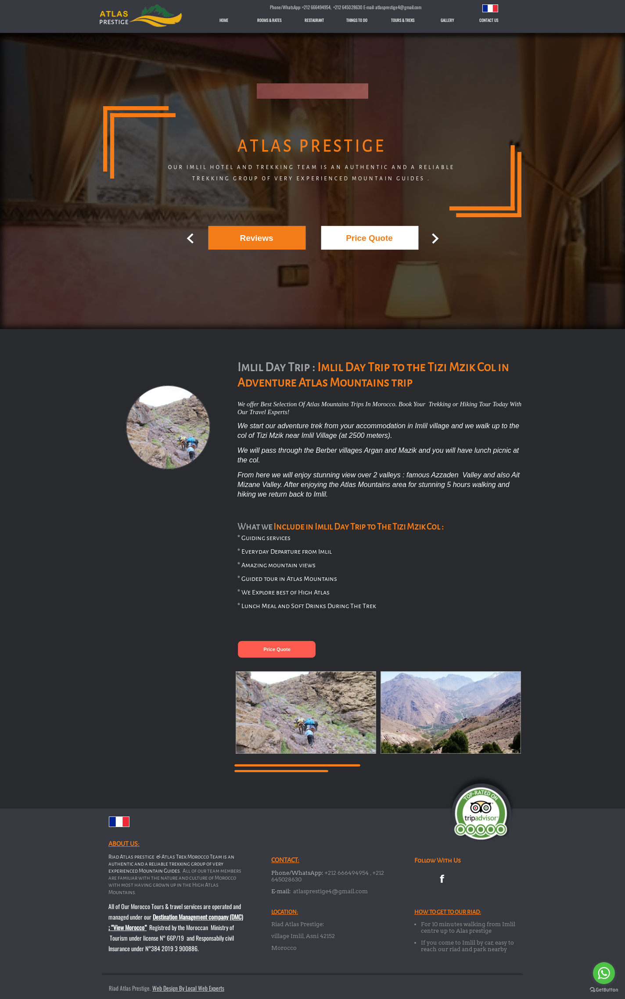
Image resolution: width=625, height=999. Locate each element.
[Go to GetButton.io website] (604, 990)
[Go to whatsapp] (604, 973)
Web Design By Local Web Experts (188, 988)
